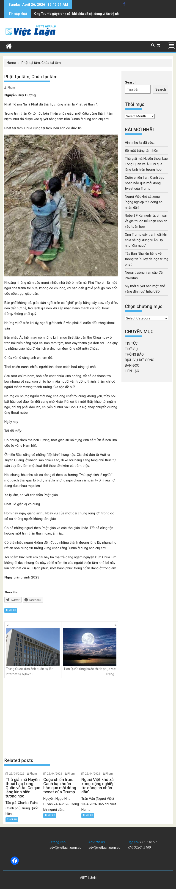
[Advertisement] (61, 718)
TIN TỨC (131, 343)
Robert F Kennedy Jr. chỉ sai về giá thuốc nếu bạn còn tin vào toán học (146, 221)
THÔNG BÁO (134, 354)
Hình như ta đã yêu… (140, 143)
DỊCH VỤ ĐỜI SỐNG (139, 360)
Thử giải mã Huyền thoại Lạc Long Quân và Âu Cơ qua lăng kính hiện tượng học (146, 164)
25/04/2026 (16, 773)
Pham (11, 87)
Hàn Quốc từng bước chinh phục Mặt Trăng (89, 652)
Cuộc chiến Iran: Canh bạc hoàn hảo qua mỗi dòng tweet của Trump (144, 183)
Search (131, 82)
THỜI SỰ (11, 610)
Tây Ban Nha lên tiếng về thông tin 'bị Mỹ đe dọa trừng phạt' (78, 14)
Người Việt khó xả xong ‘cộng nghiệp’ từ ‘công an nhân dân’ (143, 202)
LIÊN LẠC (132, 371)
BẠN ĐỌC (132, 365)
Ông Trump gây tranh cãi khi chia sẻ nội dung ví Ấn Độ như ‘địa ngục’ (146, 240)
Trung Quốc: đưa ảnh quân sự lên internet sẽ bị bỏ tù (33, 652)
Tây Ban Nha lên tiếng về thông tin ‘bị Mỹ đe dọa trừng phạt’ (146, 259)
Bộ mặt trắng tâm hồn (141, 151)
